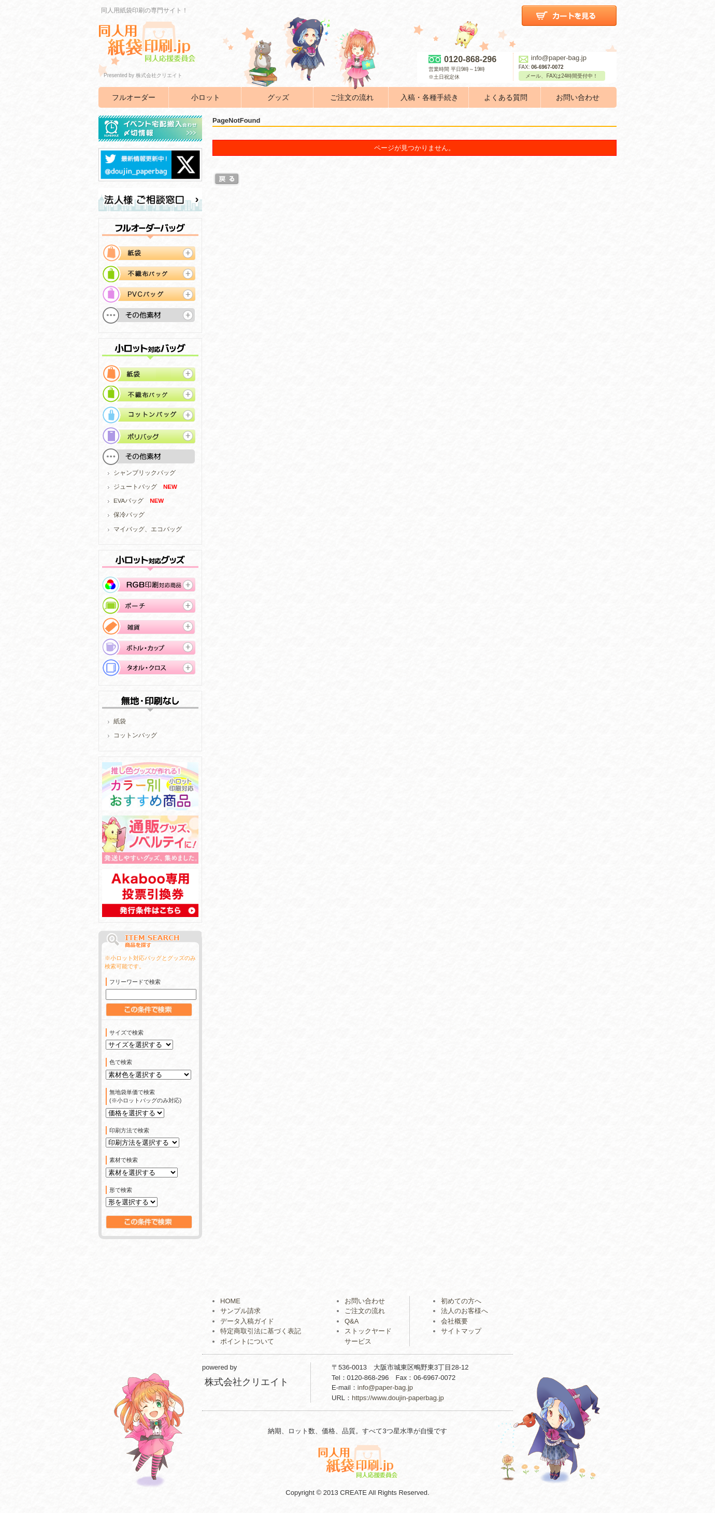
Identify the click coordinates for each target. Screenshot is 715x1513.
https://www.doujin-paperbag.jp (398, 1398)
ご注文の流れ (352, 97)
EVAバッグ (128, 501)
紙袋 (119, 721)
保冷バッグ (129, 515)
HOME (230, 1301)
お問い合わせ (577, 97)
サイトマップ (461, 1331)
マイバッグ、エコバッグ (147, 529)
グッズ (278, 97)
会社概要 (454, 1321)
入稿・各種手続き (430, 97)
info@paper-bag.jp (553, 58)
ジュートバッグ (135, 487)
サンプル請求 (240, 1311)
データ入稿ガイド (247, 1321)
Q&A (352, 1321)
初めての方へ (461, 1301)
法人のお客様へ (464, 1311)
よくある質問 (505, 97)
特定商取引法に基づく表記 (260, 1331)
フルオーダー (133, 97)
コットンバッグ (135, 735)
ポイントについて (247, 1341)
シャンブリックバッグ (144, 473)
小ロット (205, 97)
